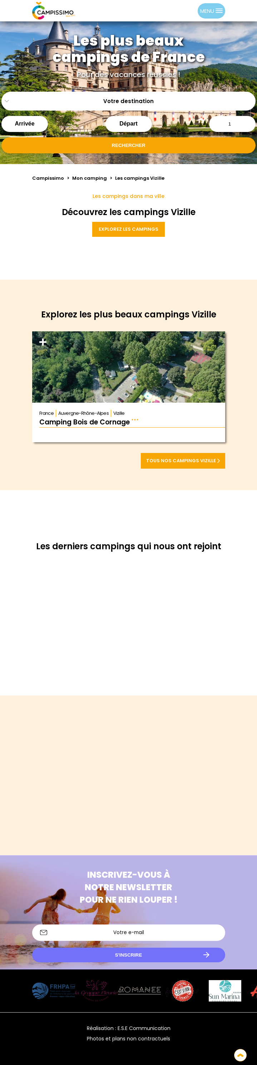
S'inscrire (128, 955)
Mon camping (89, 178)
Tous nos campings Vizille (183, 460)
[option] (190, 10)
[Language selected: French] (183, 10)
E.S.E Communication (144, 1028)
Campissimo (48, 178)
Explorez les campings (128, 229)
